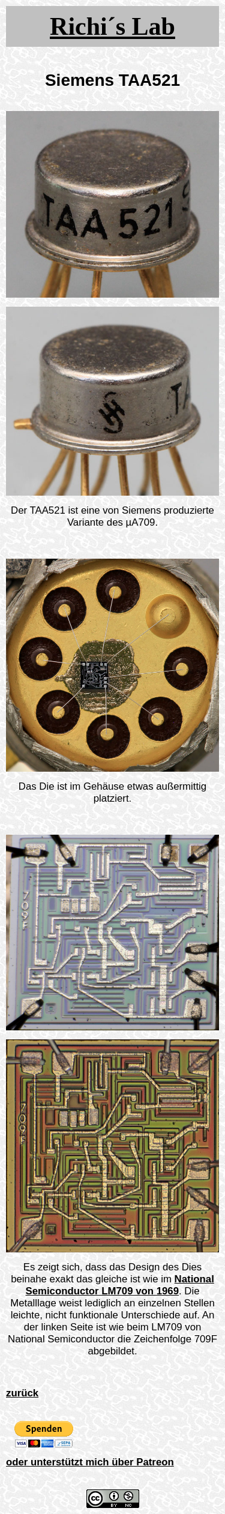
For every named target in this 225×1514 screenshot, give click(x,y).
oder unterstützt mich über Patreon (90, 1462)
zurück (22, 1393)
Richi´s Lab (112, 26)
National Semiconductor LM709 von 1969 (119, 1285)
